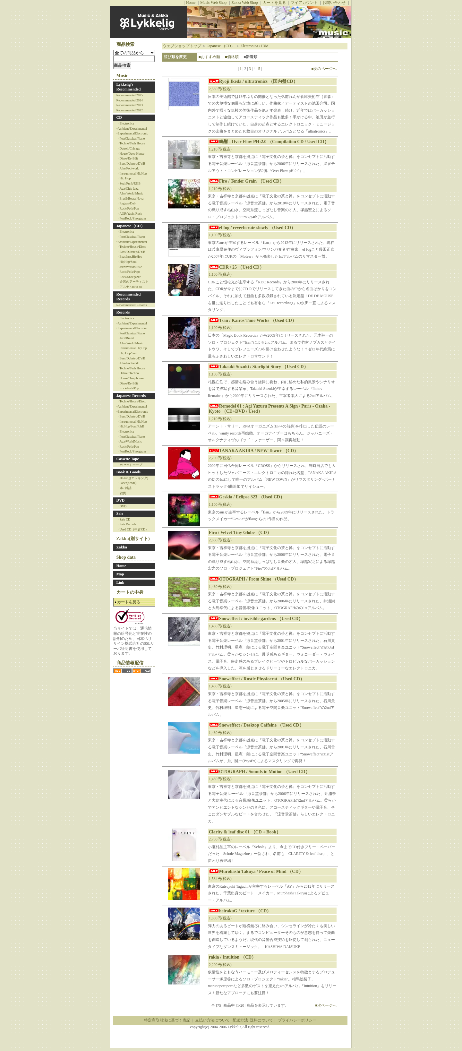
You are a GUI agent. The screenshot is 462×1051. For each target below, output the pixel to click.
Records (123, 312)
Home (190, 2)
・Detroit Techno (127, 373)
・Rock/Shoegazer (128, 277)
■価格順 (232, 57)
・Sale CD (123, 519)
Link (120, 582)
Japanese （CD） (221, 46)
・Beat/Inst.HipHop (129, 256)
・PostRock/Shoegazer (131, 218)
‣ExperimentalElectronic (132, 133)
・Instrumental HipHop (131, 173)
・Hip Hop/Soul (127, 353)
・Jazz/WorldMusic (129, 267)
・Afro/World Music (129, 193)
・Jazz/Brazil (125, 338)
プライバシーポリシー (297, 1020)
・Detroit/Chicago (128, 148)
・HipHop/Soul (126, 261)
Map (120, 574)
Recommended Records (128, 297)
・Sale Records (126, 524)
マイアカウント (304, 2)
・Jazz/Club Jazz (127, 188)
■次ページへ (326, 1005)
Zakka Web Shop (244, 2)
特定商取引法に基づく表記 (167, 1020)
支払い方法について (212, 1020)
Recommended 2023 (129, 105)
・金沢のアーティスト (132, 281)
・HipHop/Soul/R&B (130, 426)
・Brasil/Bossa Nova (130, 198)
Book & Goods (128, 472)
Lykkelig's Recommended (128, 87)
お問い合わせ (334, 2)
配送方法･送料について (253, 1020)
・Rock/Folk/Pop (127, 208)
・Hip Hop (123, 178)
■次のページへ (324, 68)
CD (119, 117)
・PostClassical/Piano (130, 138)
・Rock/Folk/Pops (128, 271)
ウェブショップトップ (182, 46)
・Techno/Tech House (130, 143)
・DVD (121, 506)
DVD (120, 500)
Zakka (121, 547)
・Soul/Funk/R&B (128, 183)
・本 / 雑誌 (124, 488)
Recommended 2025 (129, 95)
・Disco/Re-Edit (127, 158)
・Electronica (125, 123)
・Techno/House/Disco (131, 246)
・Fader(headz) (126, 483)
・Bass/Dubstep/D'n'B (130, 163)
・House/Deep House (130, 153)
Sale (119, 513)
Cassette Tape (127, 459)
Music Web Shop (213, 2)
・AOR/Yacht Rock (129, 213)
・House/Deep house (130, 378)
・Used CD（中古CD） (132, 529)
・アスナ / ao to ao (129, 287)
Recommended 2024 (129, 100)
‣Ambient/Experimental (131, 128)
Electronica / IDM (255, 46)
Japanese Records (131, 395)
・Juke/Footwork (127, 168)
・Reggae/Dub (126, 203)
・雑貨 (121, 493)
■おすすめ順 (209, 57)
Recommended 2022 (129, 110)
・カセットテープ (129, 465)
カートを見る (274, 2)
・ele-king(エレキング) (132, 478)
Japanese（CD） (130, 226)
